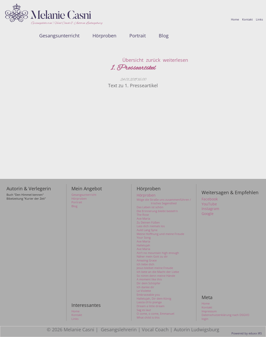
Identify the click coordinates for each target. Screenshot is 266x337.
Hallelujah (143, 245)
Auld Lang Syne (147, 230)
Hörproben (146, 195)
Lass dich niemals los (151, 226)
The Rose (143, 215)
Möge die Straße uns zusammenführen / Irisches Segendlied (164, 201)
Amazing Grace (147, 260)
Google (208, 213)
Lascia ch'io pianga (149, 302)
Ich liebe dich (145, 264)
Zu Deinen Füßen (148, 222)
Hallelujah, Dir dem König (154, 298)
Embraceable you (148, 294)
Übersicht (132, 60)
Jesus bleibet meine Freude (155, 268)
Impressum (209, 311)
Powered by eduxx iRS (246, 333)
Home (206, 303)
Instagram (210, 208)
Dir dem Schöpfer (149, 283)
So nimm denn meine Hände (156, 276)
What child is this (148, 317)
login (205, 319)
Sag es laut (144, 310)
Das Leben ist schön (150, 207)
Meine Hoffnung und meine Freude (160, 234)
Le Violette (144, 291)
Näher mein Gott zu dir (152, 256)
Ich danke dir (145, 287)
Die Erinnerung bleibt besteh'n (157, 211)
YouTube (209, 204)
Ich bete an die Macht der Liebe (158, 272)
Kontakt (207, 307)
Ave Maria (143, 218)
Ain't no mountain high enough (158, 253)
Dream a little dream (150, 306)
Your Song (144, 237)
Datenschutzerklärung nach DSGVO (225, 315)
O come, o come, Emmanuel (155, 313)
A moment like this (149, 279)
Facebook (210, 199)
